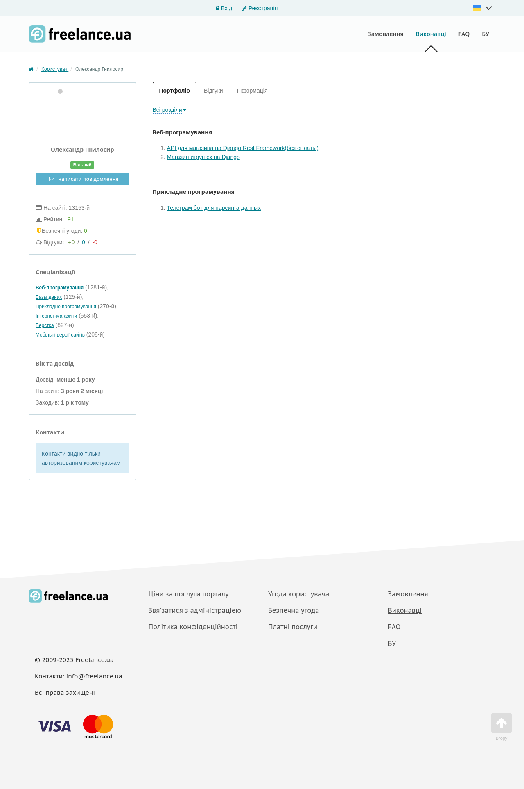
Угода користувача (298, 594)
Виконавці (431, 34)
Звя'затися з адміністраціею (195, 610)
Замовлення (386, 34)
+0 (71, 242)
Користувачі (54, 69)
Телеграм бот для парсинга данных (214, 208)
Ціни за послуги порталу (189, 594)
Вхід (224, 8)
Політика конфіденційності (193, 627)
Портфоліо (174, 90)
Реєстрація (260, 8)
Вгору (501, 727)
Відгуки (213, 90)
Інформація (252, 90)
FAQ (464, 34)
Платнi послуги (292, 627)
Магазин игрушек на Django (203, 157)
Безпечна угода (293, 610)
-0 (94, 242)
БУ (485, 34)
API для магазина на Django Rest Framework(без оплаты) (243, 148)
